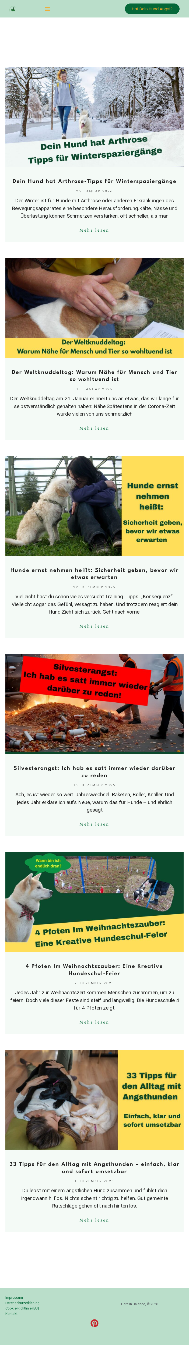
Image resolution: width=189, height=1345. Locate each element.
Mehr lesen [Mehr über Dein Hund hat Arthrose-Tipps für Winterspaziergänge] (94, 230)
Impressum (14, 1298)
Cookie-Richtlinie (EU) (22, 1308)
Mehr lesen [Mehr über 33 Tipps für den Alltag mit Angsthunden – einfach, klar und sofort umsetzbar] (94, 1220)
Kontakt (11, 1314)
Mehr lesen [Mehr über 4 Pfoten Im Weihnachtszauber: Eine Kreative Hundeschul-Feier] (94, 1022)
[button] (47, 9)
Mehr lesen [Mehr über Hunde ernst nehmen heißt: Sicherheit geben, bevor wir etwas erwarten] (94, 626)
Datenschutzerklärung (22, 1303)
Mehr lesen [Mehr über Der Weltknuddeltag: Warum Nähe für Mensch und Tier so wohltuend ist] (94, 428)
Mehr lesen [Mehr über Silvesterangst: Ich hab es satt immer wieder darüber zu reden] (94, 824)
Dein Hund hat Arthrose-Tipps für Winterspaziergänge (95, 181)
